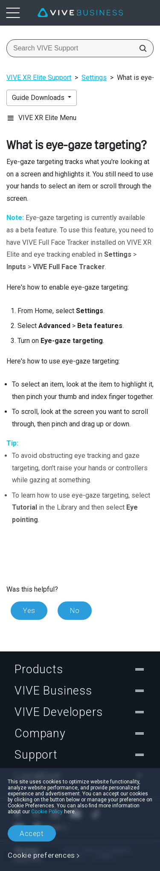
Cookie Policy (47, 812)
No (75, 610)
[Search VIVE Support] (140, 48)
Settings (94, 77)
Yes (29, 610)
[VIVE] (80, 12)
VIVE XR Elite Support (38, 77)
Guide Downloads (39, 98)
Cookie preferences (41, 855)
